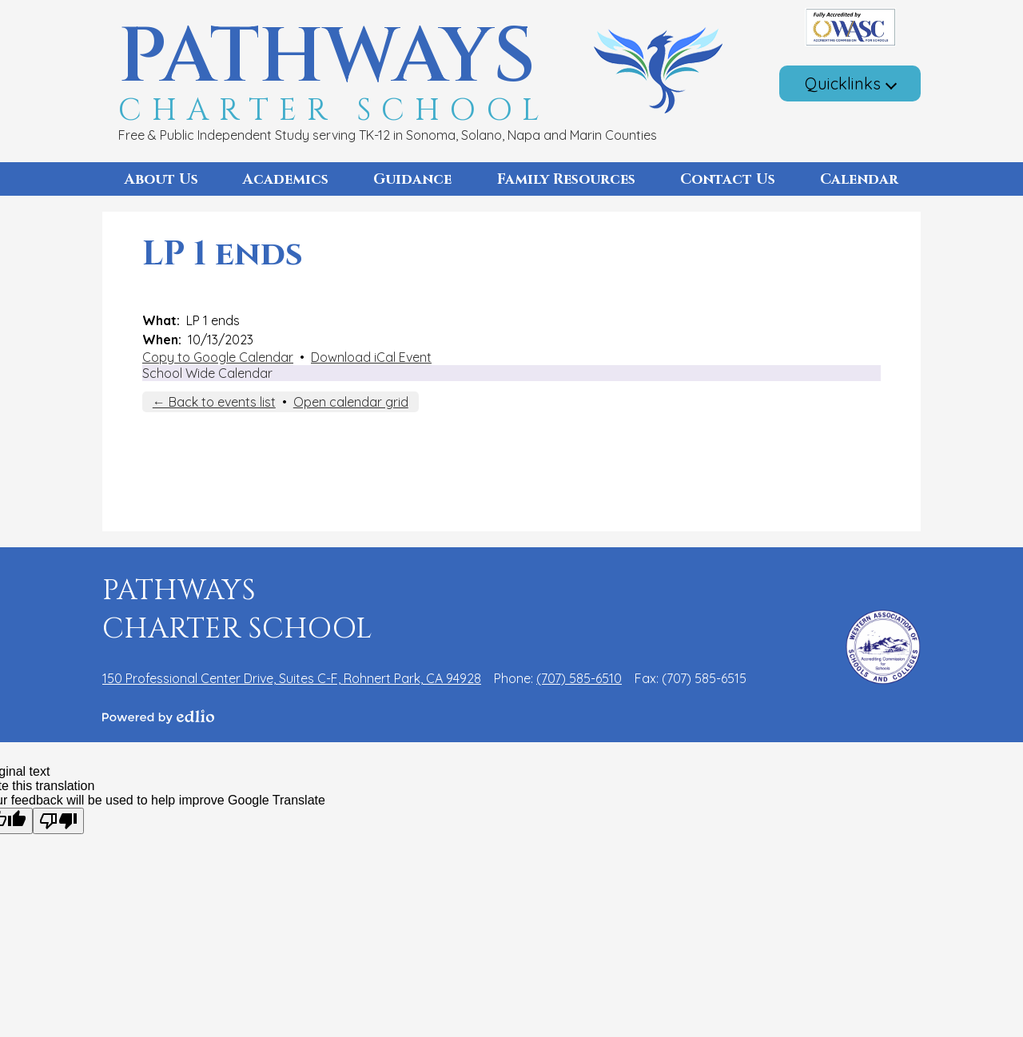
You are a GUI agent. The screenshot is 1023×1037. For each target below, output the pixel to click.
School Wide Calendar (207, 373)
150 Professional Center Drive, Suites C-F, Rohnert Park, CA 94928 (291, 678)
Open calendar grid (350, 402)
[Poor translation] (58, 821)
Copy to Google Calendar (217, 357)
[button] (161, 179)
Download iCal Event (371, 357)
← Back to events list (214, 402)
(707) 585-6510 (579, 678)
